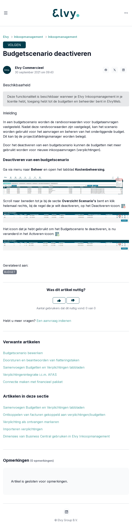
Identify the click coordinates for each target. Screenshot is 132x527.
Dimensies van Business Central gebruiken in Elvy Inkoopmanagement (56, 436)
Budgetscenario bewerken (23, 353)
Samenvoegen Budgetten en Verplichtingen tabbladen (43, 367)
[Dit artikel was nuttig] (59, 300)
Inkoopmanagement (28, 36)
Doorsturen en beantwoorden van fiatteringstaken (41, 360)
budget (10, 272)
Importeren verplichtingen (23, 429)
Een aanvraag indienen (54, 321)
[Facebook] (106, 70)
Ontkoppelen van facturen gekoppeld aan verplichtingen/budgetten (54, 415)
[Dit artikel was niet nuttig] (72, 300)
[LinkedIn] (123, 70)
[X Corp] (114, 70)
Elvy (6, 36)
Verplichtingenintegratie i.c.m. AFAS (30, 375)
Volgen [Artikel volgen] (14, 45)
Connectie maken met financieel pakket (33, 382)
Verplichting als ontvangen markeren (31, 422)
